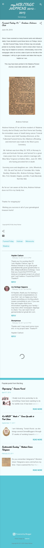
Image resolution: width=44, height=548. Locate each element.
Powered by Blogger (22, 534)
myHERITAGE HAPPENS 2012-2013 (22, 8)
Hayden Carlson (17, 256)
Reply (13, 282)
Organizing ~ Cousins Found (13, 388)
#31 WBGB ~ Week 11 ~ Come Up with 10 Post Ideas (18, 418)
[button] (40, 23)
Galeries (27, 538)
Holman (20, 241)
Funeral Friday (8, 241)
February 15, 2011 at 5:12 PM (21, 258)
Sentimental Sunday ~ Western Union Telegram (17, 448)
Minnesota (30, 241)
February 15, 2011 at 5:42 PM (21, 289)
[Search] (40, 4)
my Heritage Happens (19, 287)
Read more (37, 409)
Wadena (6, 246)
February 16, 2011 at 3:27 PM (21, 323)
